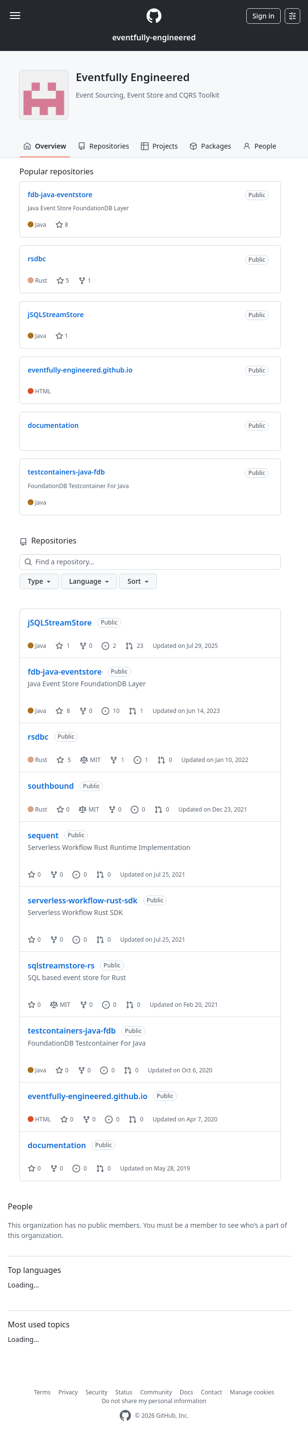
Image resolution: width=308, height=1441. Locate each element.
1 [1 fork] (117, 760)
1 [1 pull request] (136, 711)
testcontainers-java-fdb (72, 1030)
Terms (42, 1392)
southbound (51, 785)
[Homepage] (154, 16)
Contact (211, 1392)
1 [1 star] (62, 646)
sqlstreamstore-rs (61, 965)
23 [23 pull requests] (134, 646)
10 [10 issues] (111, 711)
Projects (159, 146)
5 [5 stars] (63, 760)
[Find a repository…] (150, 562)
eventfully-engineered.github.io (88, 1096)
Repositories (103, 146)
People (259, 146)
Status (123, 1392)
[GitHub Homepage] (125, 1415)
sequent (43, 835)
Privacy (68, 1392)
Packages (210, 146)
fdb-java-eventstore (65, 671)
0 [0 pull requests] (164, 760)
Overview (44, 146)
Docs (186, 1392)
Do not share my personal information (154, 1401)
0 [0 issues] (138, 809)
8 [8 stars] (62, 711)
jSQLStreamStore (60, 622)
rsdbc (38, 736)
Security (96, 1392)
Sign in (263, 15)
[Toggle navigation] (15, 15)
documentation (57, 1145)
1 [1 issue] (141, 760)
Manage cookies (252, 1392)
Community (156, 1392)
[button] (39, 581)
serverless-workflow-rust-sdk (82, 900)
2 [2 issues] (109, 646)
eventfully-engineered (154, 37)
